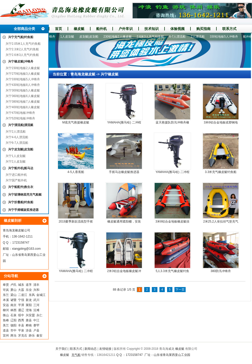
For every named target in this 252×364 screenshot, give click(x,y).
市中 (13, 330)
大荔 (21, 290)
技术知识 (151, 29)
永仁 (39, 315)
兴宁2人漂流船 (16, 131)
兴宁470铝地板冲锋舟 (20, 113)
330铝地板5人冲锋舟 (225, 36)
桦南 (29, 325)
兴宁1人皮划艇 (16, 156)
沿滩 (36, 310)
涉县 (29, 330)
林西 (13, 310)
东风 (32, 295)
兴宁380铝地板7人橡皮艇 (23, 101)
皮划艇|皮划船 (90, 36)
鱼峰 (6, 320)
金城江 (41, 295)
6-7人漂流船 (179, 36)
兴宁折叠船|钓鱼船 (20, 202)
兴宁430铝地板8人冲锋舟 (23, 85)
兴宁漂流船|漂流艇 (20, 125)
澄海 (29, 310)
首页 (58, 29)
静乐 (32, 335)
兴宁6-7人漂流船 (17, 143)
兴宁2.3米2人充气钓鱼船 (22, 49)
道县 (6, 330)
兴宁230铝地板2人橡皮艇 (23, 68)
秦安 (39, 335)
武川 (36, 300)
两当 (13, 335)
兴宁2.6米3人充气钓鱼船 (22, 55)
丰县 (21, 325)
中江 (36, 320)
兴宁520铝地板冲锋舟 (20, 118)
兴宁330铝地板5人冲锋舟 (23, 79)
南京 (13, 305)
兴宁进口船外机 (16, 175)
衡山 (6, 315)
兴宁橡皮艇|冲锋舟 (20, 61)
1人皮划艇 (69, 36)
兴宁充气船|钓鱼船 (20, 37)
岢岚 (6, 290)
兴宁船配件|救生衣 (20, 187)
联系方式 (229, 29)
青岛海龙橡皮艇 (82, 74)
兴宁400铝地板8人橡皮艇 (23, 107)
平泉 (21, 330)
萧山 (13, 290)
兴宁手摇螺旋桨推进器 (23, 210)
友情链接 (105, 349)
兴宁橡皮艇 (109, 74)
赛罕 (36, 325)
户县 (36, 330)
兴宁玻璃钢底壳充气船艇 (25, 194)
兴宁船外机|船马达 (20, 168)
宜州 (6, 335)
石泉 (13, 315)
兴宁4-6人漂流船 (17, 137)
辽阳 (13, 320)
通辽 (21, 310)
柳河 (6, 310)
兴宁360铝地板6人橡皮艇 (23, 96)
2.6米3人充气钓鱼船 (152, 36)
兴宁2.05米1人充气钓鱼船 (23, 43)
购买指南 (203, 29)
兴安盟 (30, 315)
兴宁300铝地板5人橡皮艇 (23, 90)
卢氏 (13, 285)
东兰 (6, 295)
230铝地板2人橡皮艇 (119, 36)
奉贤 (6, 285)
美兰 (6, 325)
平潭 (21, 305)
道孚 (29, 285)
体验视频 (177, 29)
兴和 (36, 290)
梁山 (13, 295)
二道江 (22, 295)
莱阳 (29, 305)
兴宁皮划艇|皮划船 (20, 149)
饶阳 (13, 325)
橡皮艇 (79, 29)
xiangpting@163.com (26, 248)
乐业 (29, 290)
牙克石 (22, 335)
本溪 (6, 300)
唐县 (29, 320)
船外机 (101, 29)
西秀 (21, 320)
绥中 (21, 315)
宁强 (21, 300)
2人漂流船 (199, 36)
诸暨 (13, 300)
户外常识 (125, 29)
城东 (21, 285)
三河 (36, 305)
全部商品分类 (24, 29)
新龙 (29, 300)
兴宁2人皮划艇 (16, 161)
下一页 (180, 289)
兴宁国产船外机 (16, 180)
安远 (6, 305)
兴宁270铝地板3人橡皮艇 (23, 73)
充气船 (76, 355)
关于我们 (61, 349)
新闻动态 (90, 349)
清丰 (36, 285)
